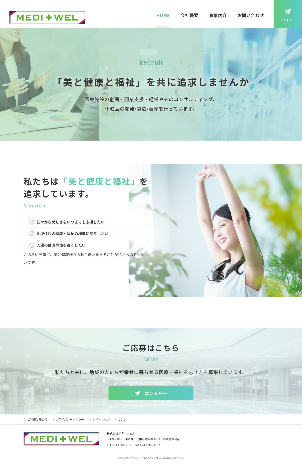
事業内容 (218, 15)
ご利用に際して (37, 419)
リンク (122, 419)
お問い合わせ (251, 15)
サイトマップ (100, 419)
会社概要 (189, 15)
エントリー (288, 19)
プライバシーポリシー (70, 419)
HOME (163, 15)
